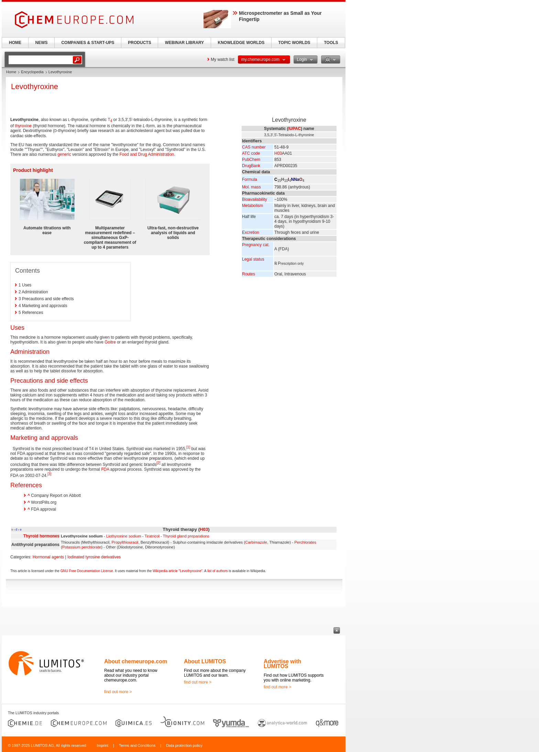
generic (64, 154)
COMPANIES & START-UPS (87, 42)
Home (11, 72)
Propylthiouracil (125, 542)
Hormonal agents (48, 557)
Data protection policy (184, 745)
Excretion (250, 232)
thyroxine (23, 125)
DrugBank (251, 165)
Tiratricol (152, 536)
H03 (278, 153)
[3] (49, 474)
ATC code (251, 153)
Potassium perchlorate (81, 547)
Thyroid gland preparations (186, 536)
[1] (188, 447)
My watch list (222, 59)
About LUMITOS (205, 661)
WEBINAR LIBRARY (184, 42)
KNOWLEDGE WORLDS (241, 42)
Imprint (102, 745)
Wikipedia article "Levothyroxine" (177, 571)
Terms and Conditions (137, 745)
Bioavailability (254, 199)
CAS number (254, 147)
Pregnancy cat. (256, 244)
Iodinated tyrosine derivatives (94, 557)
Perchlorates (305, 542)
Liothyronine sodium (123, 536)
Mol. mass (251, 187)
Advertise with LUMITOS (282, 663)
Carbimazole (256, 542)
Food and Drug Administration (147, 154)
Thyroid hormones (41, 536)
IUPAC (294, 128)
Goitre (110, 342)
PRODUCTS (139, 42)
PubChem (251, 159)
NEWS (41, 42)
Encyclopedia (32, 72)
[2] (158, 463)
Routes (248, 274)
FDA (105, 469)
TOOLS (331, 42)
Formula (249, 179)
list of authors (217, 571)
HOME (15, 42)
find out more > (118, 691)
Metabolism (252, 205)
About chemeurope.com (135, 661)
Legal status (253, 259)
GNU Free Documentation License (86, 571)
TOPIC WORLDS (294, 42)
